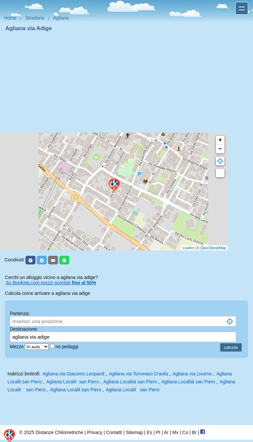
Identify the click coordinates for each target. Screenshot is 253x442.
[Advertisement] (126, 82)
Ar (166, 432)
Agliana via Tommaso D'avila (138, 373)
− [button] (220, 149)
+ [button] (220, 140)
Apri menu (241, 8)
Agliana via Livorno (192, 373)
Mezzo (17, 346)
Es (149, 432)
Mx (175, 432)
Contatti (114, 432)
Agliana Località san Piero (130, 381)
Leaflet (188, 248)
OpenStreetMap (213, 248)
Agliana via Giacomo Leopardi (73, 373)
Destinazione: (24, 329)
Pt (158, 432)
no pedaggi (67, 346)
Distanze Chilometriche (59, 432)
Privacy (94, 432)
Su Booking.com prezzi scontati (51, 282)
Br (194, 432)
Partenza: (20, 313)
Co (185, 432)
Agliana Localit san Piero (72, 381)
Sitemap (134, 432)
